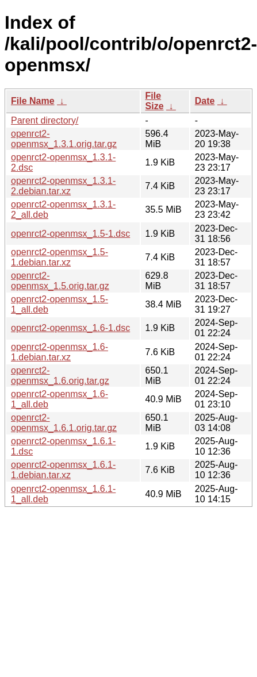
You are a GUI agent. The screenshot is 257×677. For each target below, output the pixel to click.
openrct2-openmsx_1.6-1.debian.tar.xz (59, 352)
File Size (154, 101)
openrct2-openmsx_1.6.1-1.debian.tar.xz (63, 470)
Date (205, 101)
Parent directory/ (44, 120)
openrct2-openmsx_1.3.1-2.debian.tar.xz (63, 186)
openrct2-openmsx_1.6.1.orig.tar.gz (64, 423)
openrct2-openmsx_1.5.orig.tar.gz (60, 281)
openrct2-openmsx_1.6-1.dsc (70, 328)
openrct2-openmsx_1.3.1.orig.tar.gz (64, 139)
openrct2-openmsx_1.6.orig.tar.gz (60, 376)
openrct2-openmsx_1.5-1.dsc (70, 234)
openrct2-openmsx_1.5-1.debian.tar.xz (59, 257)
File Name (33, 101)
